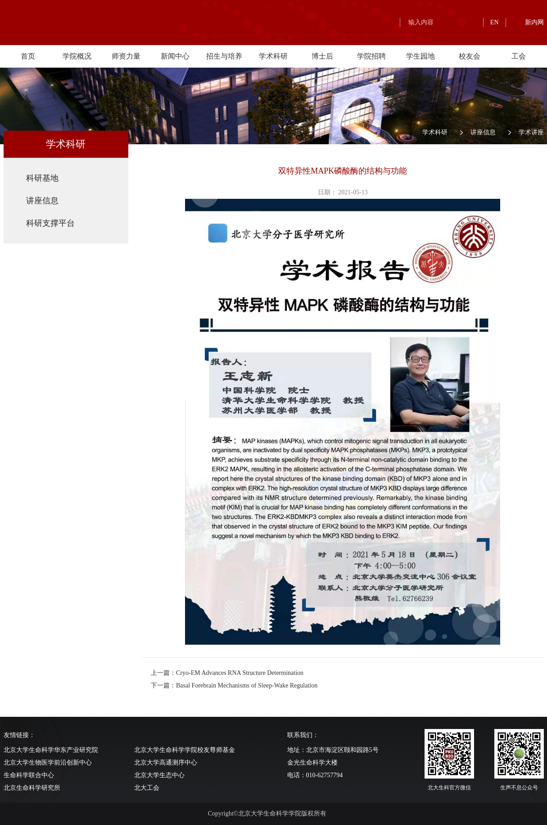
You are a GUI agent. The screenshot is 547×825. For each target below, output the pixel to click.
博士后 (322, 56)
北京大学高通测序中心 (165, 762)
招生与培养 (224, 56)
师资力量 (126, 56)
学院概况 (77, 56)
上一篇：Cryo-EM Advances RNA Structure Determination (227, 672)
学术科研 (273, 56)
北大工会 (146, 787)
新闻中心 (175, 56)
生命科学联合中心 (29, 775)
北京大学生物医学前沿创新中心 (48, 762)
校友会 (469, 56)
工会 (518, 56)
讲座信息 (483, 132)
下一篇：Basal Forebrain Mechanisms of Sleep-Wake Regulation (234, 685)
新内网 (534, 22)
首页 (28, 56)
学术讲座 (531, 132)
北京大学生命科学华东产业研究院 (51, 750)
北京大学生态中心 (159, 775)
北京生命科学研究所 (32, 787)
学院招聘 (371, 56)
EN (494, 22)
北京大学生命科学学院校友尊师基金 (184, 750)
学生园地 (420, 56)
